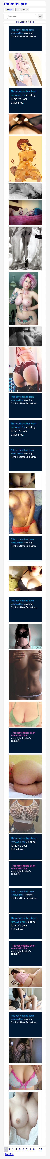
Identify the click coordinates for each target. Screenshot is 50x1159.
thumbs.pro (15, 3)
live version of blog (25, 22)
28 (40, 1149)
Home (9, 10)
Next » (9, 1154)
